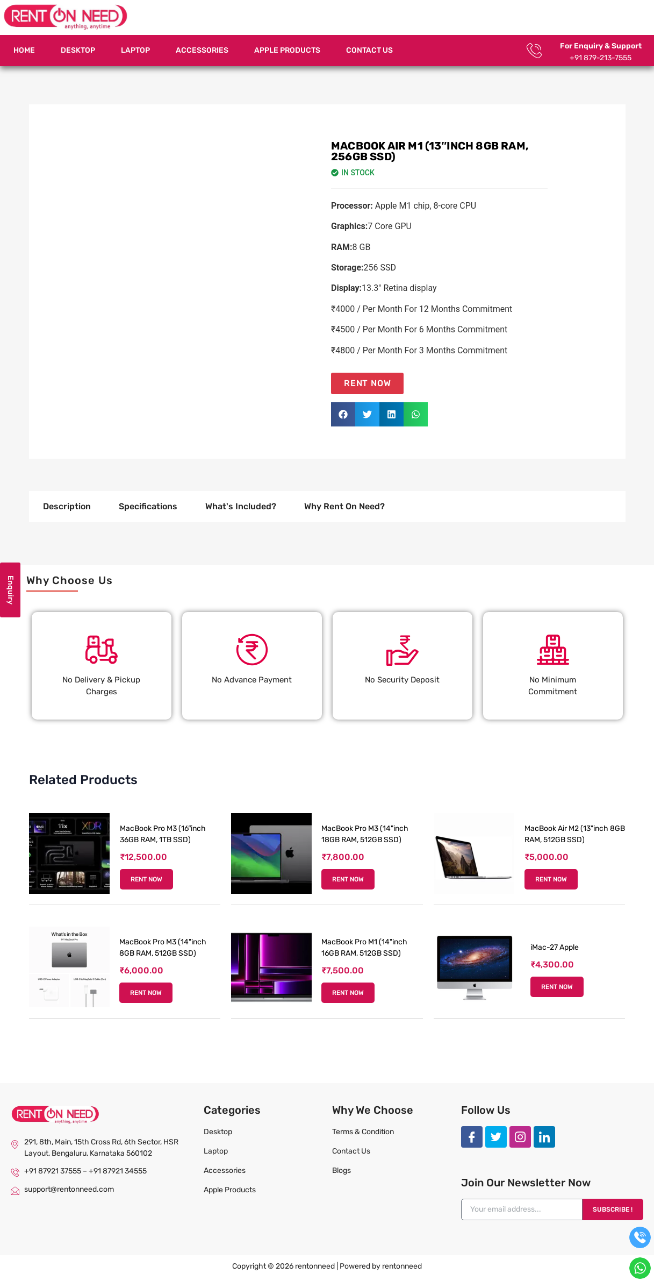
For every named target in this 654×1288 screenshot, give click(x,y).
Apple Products (287, 50)
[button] (343, 414)
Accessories (202, 50)
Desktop (78, 50)
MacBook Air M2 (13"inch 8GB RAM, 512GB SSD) (574, 834)
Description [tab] (67, 506)
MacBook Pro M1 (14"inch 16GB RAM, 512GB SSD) (364, 947)
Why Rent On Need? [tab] (344, 506)
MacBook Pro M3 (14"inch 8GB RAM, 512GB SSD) (162, 947)
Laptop (135, 50)
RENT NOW (146, 879)
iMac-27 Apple (554, 947)
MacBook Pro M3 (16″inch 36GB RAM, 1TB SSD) (163, 834)
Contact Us (369, 50)
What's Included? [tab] (240, 506)
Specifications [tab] (148, 506)
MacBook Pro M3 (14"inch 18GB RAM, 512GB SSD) (364, 834)
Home (24, 50)
